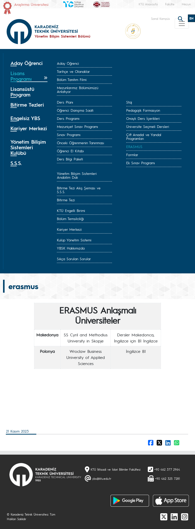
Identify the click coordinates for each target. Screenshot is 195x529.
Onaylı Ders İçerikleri (143, 118)
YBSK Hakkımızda (71, 248)
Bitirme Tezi (66, 199)
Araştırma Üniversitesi (31, 4)
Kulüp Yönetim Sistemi (74, 240)
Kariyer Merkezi (69, 229)
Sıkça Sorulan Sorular (74, 258)
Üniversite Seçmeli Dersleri (147, 126)
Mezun (186, 4)
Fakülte (169, 4)
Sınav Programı (68, 134)
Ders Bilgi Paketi (70, 159)
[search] (181, 18)
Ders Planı (65, 102)
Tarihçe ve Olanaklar (73, 71)
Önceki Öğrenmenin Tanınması (80, 142)
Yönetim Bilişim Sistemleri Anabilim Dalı (77, 175)
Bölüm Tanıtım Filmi (72, 79)
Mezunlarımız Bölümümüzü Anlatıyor (77, 89)
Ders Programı (68, 118)
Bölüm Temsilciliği (70, 218)
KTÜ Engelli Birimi (71, 210)
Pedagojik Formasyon (143, 110)
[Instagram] (184, 516)
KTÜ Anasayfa (148, 4)
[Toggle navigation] (182, 24)
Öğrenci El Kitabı (70, 150)
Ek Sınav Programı (140, 162)
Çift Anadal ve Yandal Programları (143, 136)
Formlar (132, 154)
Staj (129, 102)
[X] (163, 516)
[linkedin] (174, 516)
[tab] (29, 63)
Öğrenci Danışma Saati (75, 110)
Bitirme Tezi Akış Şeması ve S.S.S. (79, 190)
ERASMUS (134, 146)
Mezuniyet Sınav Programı (77, 126)
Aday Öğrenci (68, 63)
